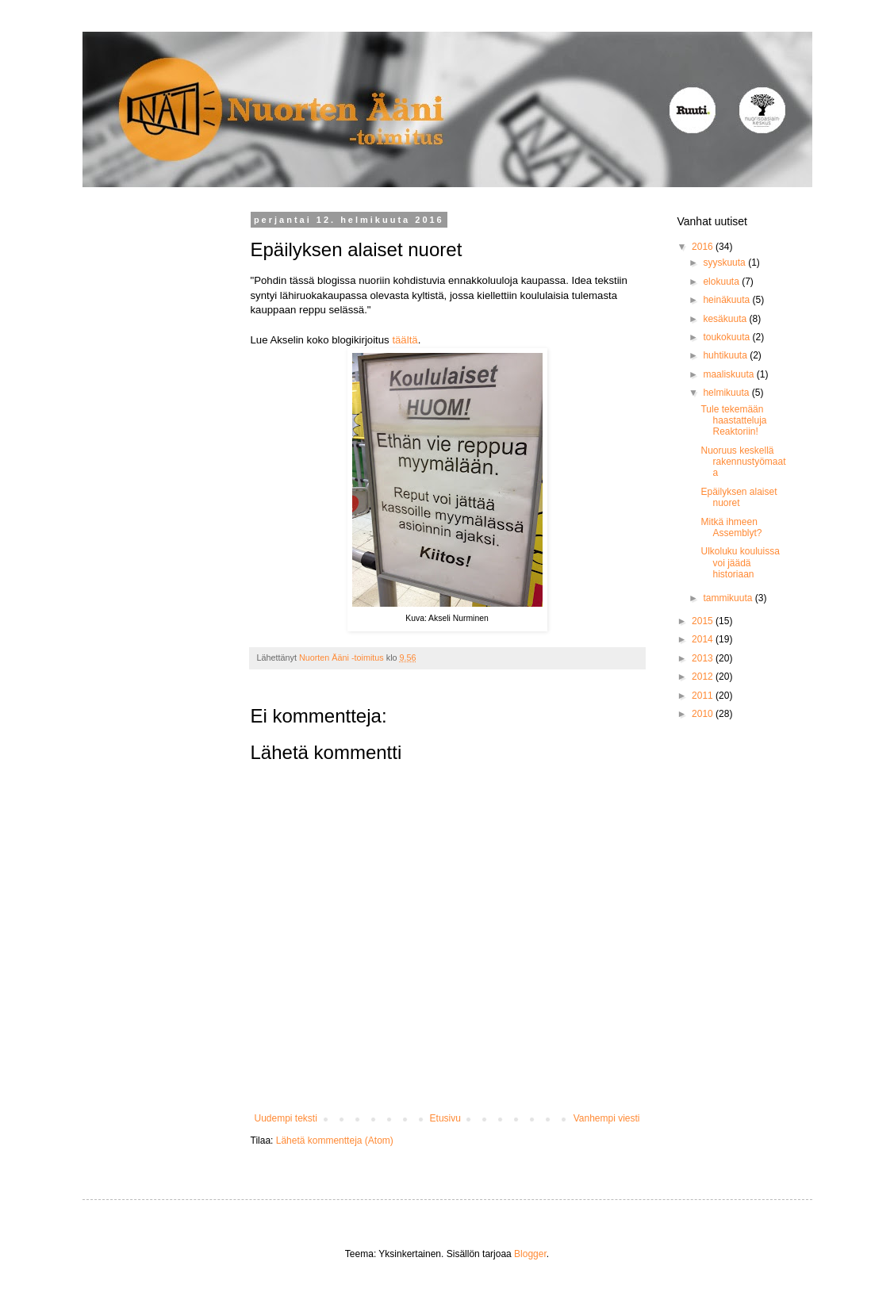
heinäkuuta (727, 299)
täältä (404, 340)
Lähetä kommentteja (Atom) (334, 1140)
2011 (704, 695)
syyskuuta (725, 262)
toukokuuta (727, 337)
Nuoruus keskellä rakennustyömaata (742, 462)
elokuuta (722, 281)
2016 (704, 246)
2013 (704, 658)
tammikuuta (728, 598)
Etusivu (445, 1118)
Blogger (530, 1253)
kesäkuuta (726, 318)
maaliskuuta (729, 374)
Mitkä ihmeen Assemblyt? (731, 527)
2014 (704, 639)
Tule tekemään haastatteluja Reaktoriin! (733, 421)
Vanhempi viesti (607, 1118)
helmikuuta (727, 392)
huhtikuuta (726, 355)
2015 (704, 621)
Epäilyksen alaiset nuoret (738, 497)
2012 (704, 676)
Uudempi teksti (286, 1118)
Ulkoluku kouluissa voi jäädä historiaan (739, 563)
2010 (704, 713)
